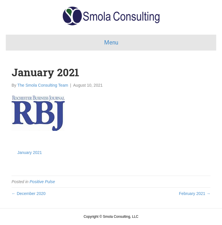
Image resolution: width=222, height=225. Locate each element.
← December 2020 (29, 193)
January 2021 (29, 152)
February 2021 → (194, 193)
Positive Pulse (42, 181)
